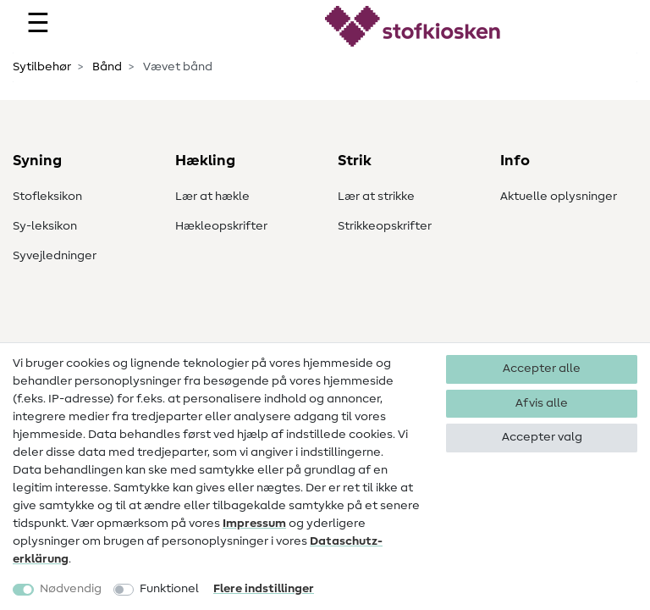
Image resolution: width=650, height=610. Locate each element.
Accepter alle (542, 368)
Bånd (106, 67)
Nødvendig (71, 589)
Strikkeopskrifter (385, 226)
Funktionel (169, 589)
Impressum (254, 524)
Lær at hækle (212, 196)
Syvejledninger (54, 256)
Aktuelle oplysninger (558, 196)
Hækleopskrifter (221, 226)
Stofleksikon (47, 196)
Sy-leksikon (45, 226)
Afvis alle (541, 403)
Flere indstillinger (263, 589)
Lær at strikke (376, 196)
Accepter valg (542, 437)
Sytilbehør (42, 67)
